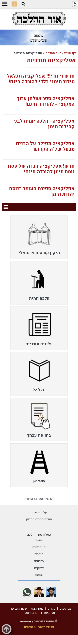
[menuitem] (39, 237)
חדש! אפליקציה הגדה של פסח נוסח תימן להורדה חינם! (41, 169)
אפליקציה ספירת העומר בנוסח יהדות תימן (42, 191)
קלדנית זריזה (39, 512)
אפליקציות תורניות (51, 60)
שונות (39, 575)
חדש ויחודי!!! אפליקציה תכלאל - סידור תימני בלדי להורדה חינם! (39, 78)
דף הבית (70, 53)
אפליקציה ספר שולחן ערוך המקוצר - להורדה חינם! (46, 101)
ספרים (39, 540)
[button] (23, 4)
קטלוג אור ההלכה (39, 534)
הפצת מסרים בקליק (39, 519)
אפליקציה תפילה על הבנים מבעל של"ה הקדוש (45, 146)
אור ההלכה (53, 53)
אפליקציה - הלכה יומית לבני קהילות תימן (44, 124)
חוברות (38, 554)
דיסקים (39, 568)
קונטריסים (39, 547)
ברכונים (39, 561)
